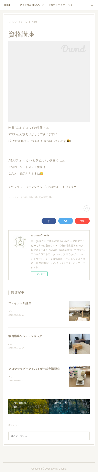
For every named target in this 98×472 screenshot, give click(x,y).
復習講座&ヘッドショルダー (26, 336)
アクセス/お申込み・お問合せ (32, 5)
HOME (7, 5)
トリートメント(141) (17, 197)
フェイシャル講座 (19, 303)
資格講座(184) (45, 197)
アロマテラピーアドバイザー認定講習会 (34, 369)
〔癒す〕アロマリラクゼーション (60, 5)
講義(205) (33, 197)
